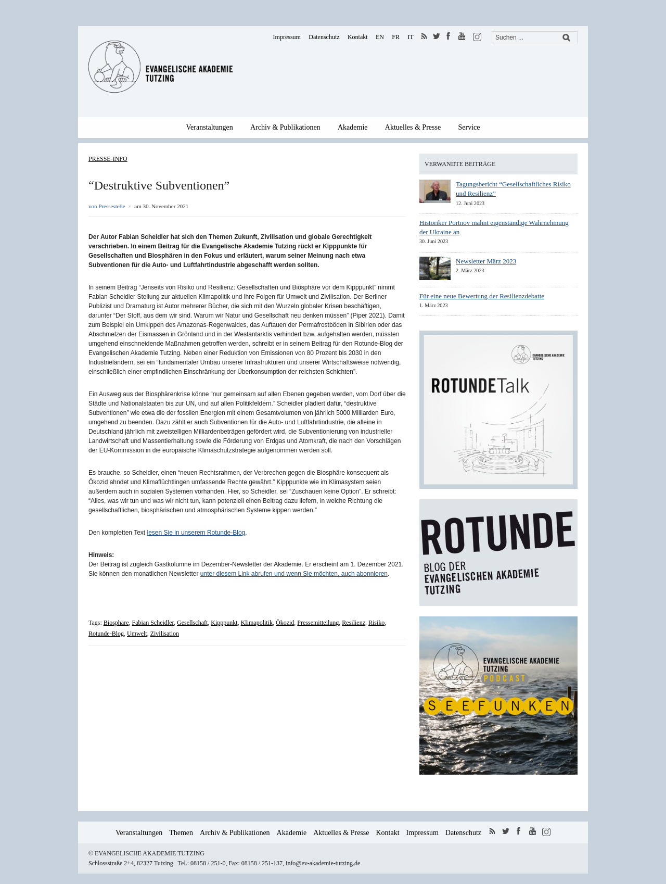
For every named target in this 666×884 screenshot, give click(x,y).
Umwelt (137, 633)
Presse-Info (107, 158)
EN (380, 37)
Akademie (353, 127)
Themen (181, 833)
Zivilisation (164, 633)
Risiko (376, 622)
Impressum (287, 37)
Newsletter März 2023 (486, 261)
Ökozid (285, 622)
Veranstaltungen (209, 127)
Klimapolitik (257, 622)
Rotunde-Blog (106, 633)
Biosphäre (116, 622)
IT (410, 37)
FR (396, 37)
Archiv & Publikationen (285, 127)
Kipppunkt (224, 622)
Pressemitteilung (318, 622)
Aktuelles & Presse (413, 127)
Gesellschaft (192, 622)
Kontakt (358, 37)
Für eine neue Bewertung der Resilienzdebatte (481, 296)
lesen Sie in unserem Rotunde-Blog (196, 532)
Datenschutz (324, 37)
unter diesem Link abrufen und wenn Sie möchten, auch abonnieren (294, 573)
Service (469, 127)
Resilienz (353, 622)
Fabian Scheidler (153, 622)
